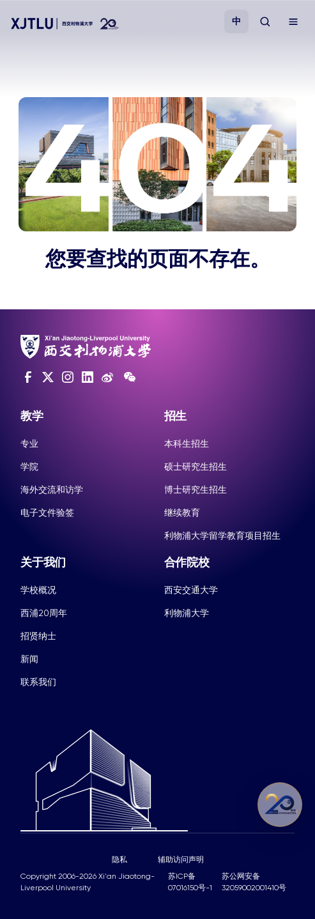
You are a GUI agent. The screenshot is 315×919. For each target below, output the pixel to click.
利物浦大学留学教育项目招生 (222, 535)
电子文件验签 (47, 512)
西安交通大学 (191, 590)
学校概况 (38, 590)
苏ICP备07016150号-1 (190, 882)
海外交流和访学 (51, 489)
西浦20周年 (43, 613)
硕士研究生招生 (195, 466)
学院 (29, 466)
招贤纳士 (38, 636)
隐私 (119, 859)
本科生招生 (186, 443)
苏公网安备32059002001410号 (254, 882)
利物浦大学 (186, 613)
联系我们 (38, 682)
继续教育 (182, 512)
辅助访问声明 (181, 859)
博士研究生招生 (195, 489)
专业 (29, 443)
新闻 (29, 659)
